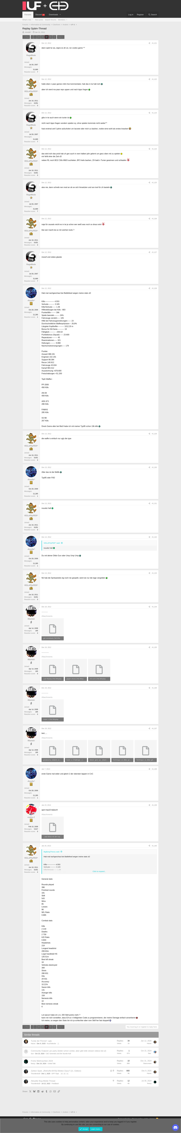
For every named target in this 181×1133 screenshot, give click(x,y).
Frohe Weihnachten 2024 (42, 1061)
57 (47, 37)
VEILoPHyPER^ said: (52, 543)
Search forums (50, 20)
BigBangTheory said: (52, 852)
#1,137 (154, 728)
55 (39, 37)
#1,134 (154, 607)
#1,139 (154, 805)
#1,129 (154, 434)
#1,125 (154, 182)
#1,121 (154, 43)
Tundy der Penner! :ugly (41, 1041)
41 (67, 1074)
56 (43, 37)
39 (61, 1074)
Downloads (53, 15)
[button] (60, 15)
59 (54, 37)
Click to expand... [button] (99, 871)
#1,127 (154, 252)
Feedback (55, 1083)
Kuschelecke (51, 1043)
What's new (26, 20)
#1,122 (154, 79)
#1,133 (154, 573)
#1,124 (154, 149)
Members (61, 20)
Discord (40, 15)
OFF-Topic (55, 1074)
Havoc (33, 1043)
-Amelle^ (28, 32)
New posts (39, 20)
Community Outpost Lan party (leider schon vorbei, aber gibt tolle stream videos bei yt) (68, 1051)
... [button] (35, 37)
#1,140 (154, 846)
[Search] (152, 15)
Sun (32, 1054)
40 (64, 1074)
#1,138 (154, 769)
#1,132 (154, 537)
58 (50, 37)
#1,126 (154, 219)
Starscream (147, 1063)
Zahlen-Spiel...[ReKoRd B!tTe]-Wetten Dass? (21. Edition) (56, 1071)
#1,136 (154, 688)
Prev (27, 37)
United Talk (52, 1063)
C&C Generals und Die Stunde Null (58, 1054)
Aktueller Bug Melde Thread (43, 1081)
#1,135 (154, 647)
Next (60, 37)
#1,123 (154, 113)
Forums (27, 15)
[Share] (149, 43)
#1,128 (154, 288)
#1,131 (154, 503)
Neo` (149, 1053)
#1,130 (154, 467)
